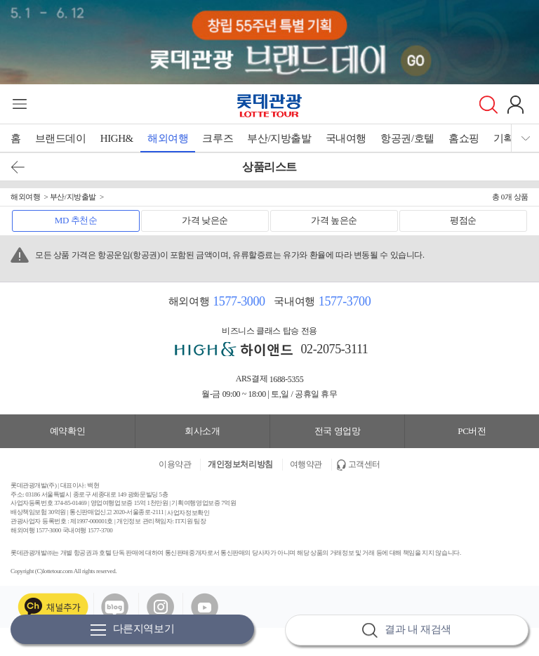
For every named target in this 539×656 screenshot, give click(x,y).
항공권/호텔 (407, 138)
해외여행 (167, 138)
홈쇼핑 (463, 138)
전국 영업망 (337, 431)
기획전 (508, 138)
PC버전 (472, 431)
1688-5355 (287, 379)
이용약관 (175, 464)
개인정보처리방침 (240, 464)
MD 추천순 (76, 220)
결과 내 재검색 (406, 630)
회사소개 (202, 431)
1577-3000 (239, 301)
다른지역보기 (133, 629)
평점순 (463, 220)
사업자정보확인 (188, 512)
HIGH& (116, 138)
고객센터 (364, 464)
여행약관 (306, 464)
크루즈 (217, 138)
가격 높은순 (334, 220)
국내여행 (346, 138)
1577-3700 (345, 301)
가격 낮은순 (205, 220)
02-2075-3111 (334, 349)
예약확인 (67, 431)
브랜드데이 (60, 138)
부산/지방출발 (279, 138)
